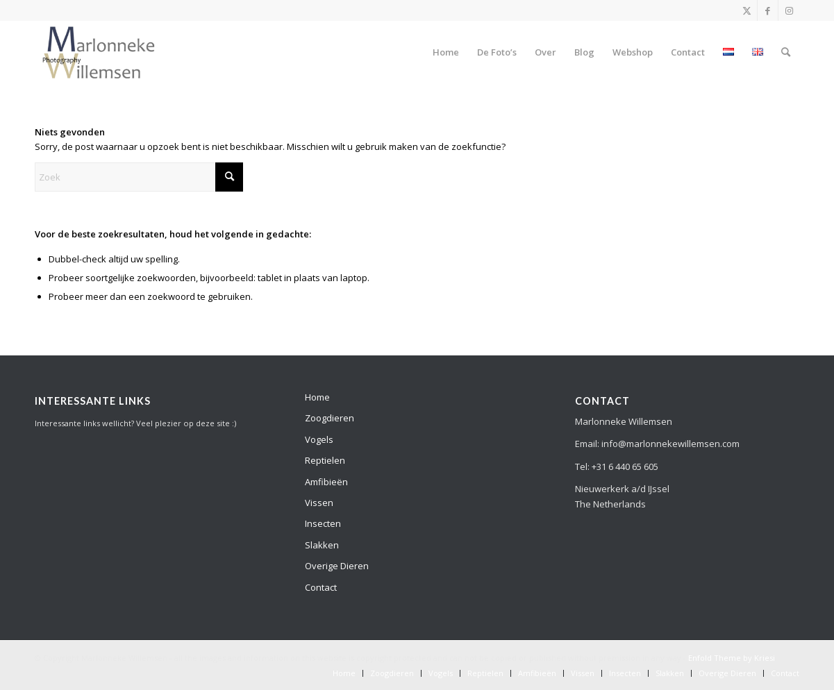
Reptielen (325, 460)
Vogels (319, 439)
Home (317, 397)
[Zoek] (785, 52)
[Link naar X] (747, 10)
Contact (321, 587)
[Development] (98, 52)
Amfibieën (326, 482)
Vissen (319, 502)
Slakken (322, 545)
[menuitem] (446, 52)
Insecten (323, 523)
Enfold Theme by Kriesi (731, 658)
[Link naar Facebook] (768, 10)
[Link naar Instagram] (788, 10)
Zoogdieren (329, 418)
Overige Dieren (337, 565)
